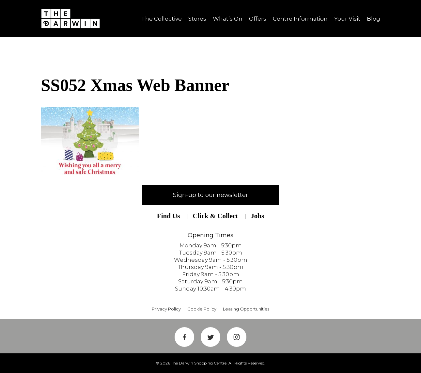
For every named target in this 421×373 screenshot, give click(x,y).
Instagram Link (236, 337)
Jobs (257, 216)
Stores (197, 18)
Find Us (168, 216)
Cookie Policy (201, 308)
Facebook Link (184, 337)
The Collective (161, 18)
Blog (373, 18)
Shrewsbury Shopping (73, 19)
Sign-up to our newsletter (210, 195)
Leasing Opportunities (246, 308)
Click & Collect (215, 216)
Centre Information (300, 18)
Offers (257, 18)
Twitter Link (210, 337)
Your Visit (347, 18)
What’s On (227, 18)
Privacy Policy (166, 308)
